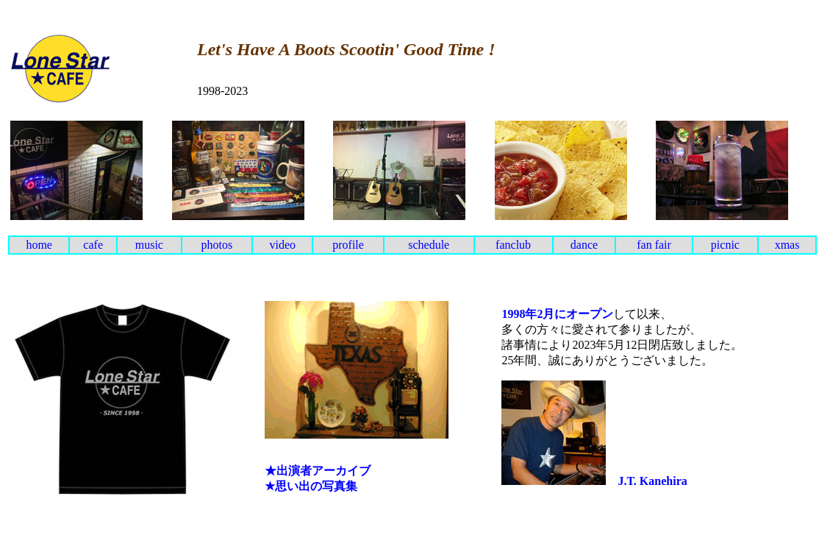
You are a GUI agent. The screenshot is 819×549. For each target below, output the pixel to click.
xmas (787, 244)
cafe (93, 244)
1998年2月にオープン (557, 314)
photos (217, 244)
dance (584, 244)
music (149, 244)
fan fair (654, 244)
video (282, 244)
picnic (725, 244)
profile (348, 244)
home (39, 244)
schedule (428, 244)
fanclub (513, 244)
